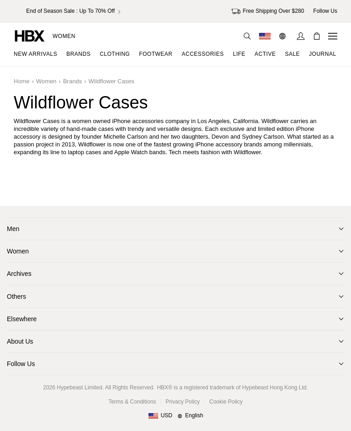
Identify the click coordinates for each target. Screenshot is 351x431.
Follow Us (21, 363)
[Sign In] (300, 36)
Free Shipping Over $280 (267, 11)
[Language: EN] (283, 36)
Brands (72, 81)
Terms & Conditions (132, 402)
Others (16, 296)
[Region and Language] (175, 416)
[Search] (247, 36)
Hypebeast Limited (79, 387)
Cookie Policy (226, 402)
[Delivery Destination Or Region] (265, 36)
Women (64, 36)
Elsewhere (22, 319)
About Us (20, 341)
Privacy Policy (182, 402)
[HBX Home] (30, 35)
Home (22, 81)
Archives (19, 273)
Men (13, 228)
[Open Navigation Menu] (332, 36)
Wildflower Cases (111, 81)
